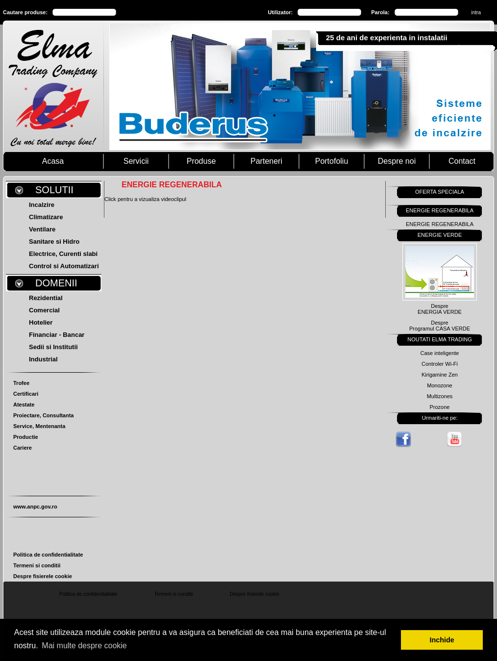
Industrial (43, 359)
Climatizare (46, 217)
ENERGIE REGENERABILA (439, 224)
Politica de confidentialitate (48, 555)
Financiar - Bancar (56, 334)
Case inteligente (440, 353)
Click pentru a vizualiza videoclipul (145, 199)
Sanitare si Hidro (54, 241)
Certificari (25, 394)
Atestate (23, 404)
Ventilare (42, 229)
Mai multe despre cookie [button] (84, 645)
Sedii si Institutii (53, 347)
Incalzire (41, 204)
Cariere (22, 448)
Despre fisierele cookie (42, 576)
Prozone (440, 407)
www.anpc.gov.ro (35, 506)
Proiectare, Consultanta (43, 415)
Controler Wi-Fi (440, 364)
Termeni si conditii (36, 565)
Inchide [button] (442, 640)
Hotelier (40, 322)
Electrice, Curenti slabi (63, 253)
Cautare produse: (25, 12)
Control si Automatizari (64, 266)
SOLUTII (54, 189)
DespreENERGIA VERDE (440, 309)
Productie (25, 437)
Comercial (44, 310)
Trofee (21, 383)
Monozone (439, 385)
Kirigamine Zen (440, 375)
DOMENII (56, 283)
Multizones (440, 396)
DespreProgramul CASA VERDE (439, 325)
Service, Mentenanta (39, 426)
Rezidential (46, 298)
